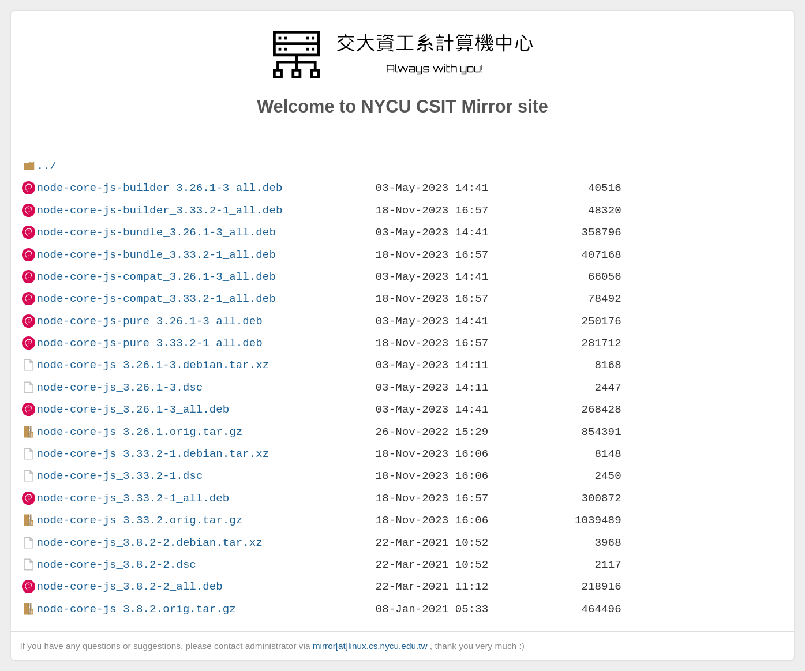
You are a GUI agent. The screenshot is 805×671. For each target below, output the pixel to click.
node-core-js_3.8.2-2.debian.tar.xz (149, 542)
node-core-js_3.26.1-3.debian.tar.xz (152, 365)
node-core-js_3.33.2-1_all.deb (132, 498)
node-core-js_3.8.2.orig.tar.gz (135, 609)
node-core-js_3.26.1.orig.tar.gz (139, 432)
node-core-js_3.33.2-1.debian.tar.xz (152, 454)
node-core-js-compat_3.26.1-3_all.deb (155, 276)
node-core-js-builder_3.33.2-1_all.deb (159, 210)
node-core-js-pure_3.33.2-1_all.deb (149, 343)
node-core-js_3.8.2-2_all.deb (129, 586)
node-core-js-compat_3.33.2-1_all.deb (155, 298)
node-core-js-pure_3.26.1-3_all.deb (149, 321)
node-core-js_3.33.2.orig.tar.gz (139, 520)
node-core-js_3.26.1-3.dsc (119, 387)
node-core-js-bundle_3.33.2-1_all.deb (155, 255)
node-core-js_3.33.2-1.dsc (119, 475)
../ (46, 166)
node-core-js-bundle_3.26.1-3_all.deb (155, 232)
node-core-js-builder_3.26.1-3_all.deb (159, 188)
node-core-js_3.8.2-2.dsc (116, 564)
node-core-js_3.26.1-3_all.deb (132, 409)
